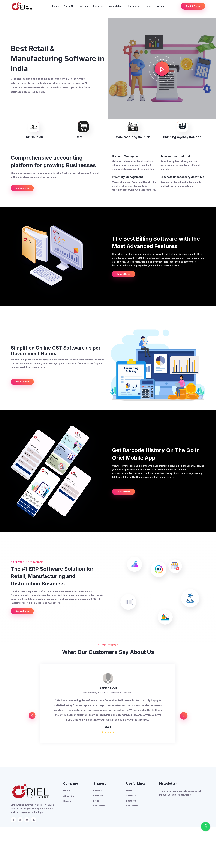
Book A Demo (193, 6)
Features (98, 6)
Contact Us (134, 6)
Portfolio (84, 6)
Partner (160, 6)
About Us (69, 6)
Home (55, 6)
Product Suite (115, 6)
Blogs (148, 6)
